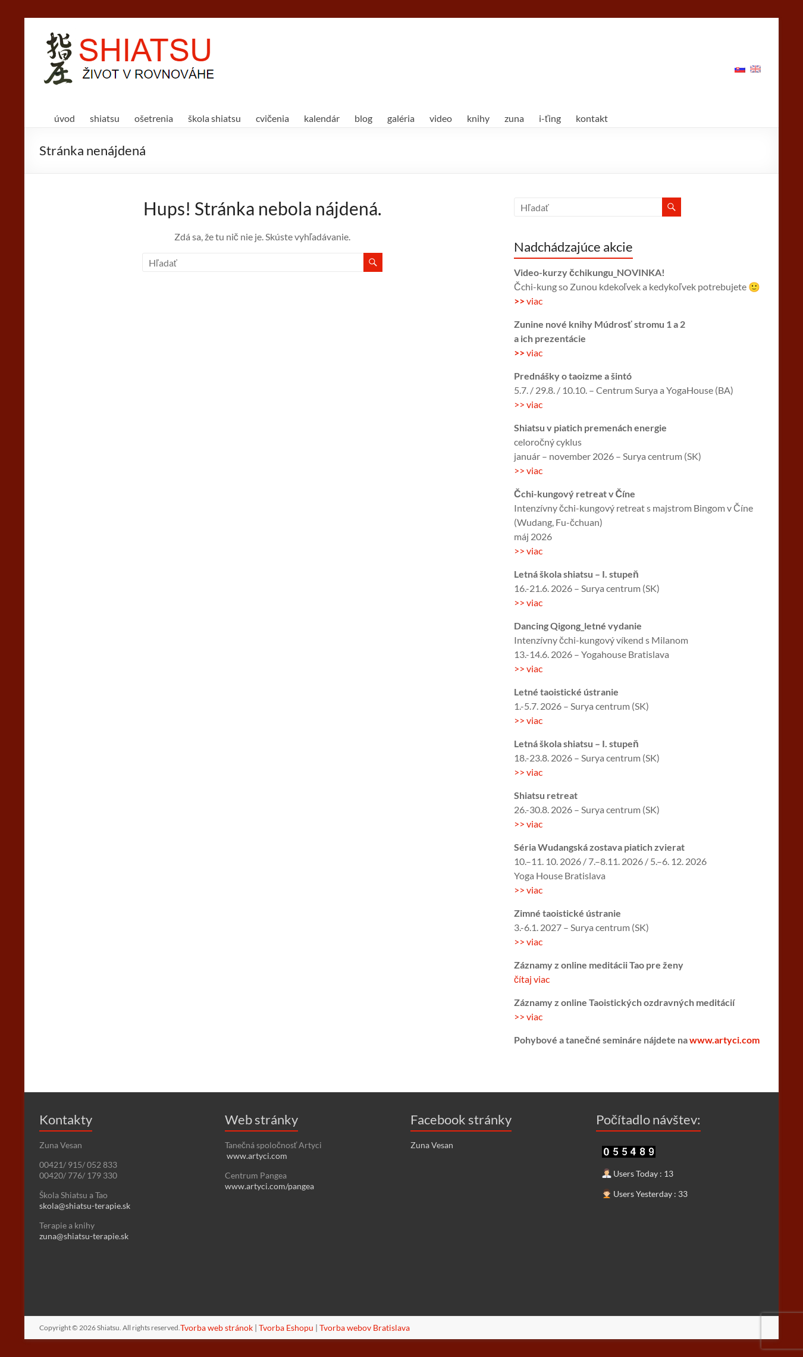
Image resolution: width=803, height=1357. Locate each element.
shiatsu (105, 118)
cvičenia (272, 118)
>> (520, 300)
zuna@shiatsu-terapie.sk (83, 1236)
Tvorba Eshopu (286, 1327)
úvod (64, 118)
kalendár (322, 118)
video (440, 118)
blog (363, 118)
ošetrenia (153, 118)
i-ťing (550, 118)
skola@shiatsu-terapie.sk (84, 1206)
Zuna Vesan (431, 1145)
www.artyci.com (724, 1039)
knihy (478, 118)
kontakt (592, 118)
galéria (401, 118)
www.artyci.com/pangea (269, 1186)
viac (534, 300)
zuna (514, 118)
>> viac (528, 404)
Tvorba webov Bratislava (364, 1327)
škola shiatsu (214, 118)
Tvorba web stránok (216, 1327)
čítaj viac (532, 979)
